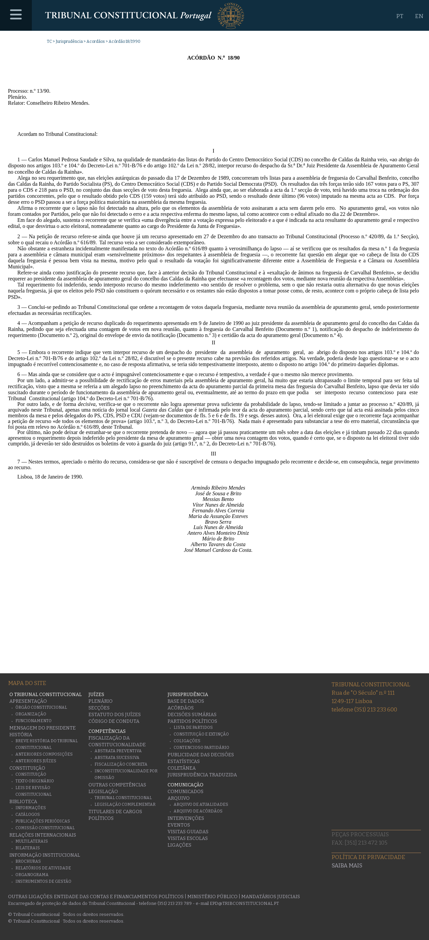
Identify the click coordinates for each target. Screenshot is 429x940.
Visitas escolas (188, 838)
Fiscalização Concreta (121, 764)
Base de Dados (186, 701)
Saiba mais (346, 865)
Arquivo (179, 798)
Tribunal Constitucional (123, 797)
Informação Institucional (44, 855)
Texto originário (34, 781)
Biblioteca (23, 801)
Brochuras (28, 861)
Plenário (100, 701)
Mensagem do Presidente (42, 728)
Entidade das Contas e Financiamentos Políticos (119, 897)
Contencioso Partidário (201, 747)
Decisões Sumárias (192, 714)
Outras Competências (117, 785)
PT (399, 16)
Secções (99, 708)
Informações (30, 807)
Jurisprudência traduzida (202, 775)
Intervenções (186, 818)
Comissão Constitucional (45, 828)
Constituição (27, 768)
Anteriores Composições (44, 754)
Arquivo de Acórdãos (198, 811)
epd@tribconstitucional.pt (244, 903)
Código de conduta (113, 721)
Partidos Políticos (192, 721)
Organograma (32, 874)
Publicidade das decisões (201, 755)
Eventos (179, 825)
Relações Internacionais (42, 835)
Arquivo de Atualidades (201, 804)
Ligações (179, 845)
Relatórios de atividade (43, 868)
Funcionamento (33, 720)
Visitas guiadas (188, 832)
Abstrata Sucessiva (117, 757)
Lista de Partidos (193, 727)
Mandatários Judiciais (270, 897)
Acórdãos (181, 708)
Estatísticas (184, 761)
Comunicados (185, 791)
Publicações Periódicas (42, 821)
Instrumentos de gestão (43, 881)
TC (49, 41)
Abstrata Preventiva (118, 751)
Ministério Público (212, 897)
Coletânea (182, 768)
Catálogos (27, 814)
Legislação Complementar (125, 804)
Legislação (103, 791)
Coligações (187, 741)
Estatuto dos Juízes (114, 714)
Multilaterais (31, 841)
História (20, 735)
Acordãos (95, 41)
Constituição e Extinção (201, 734)
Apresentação (28, 701)
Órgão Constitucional (41, 707)
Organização (30, 714)
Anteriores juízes (35, 761)
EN (419, 16)
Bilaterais (27, 848)
